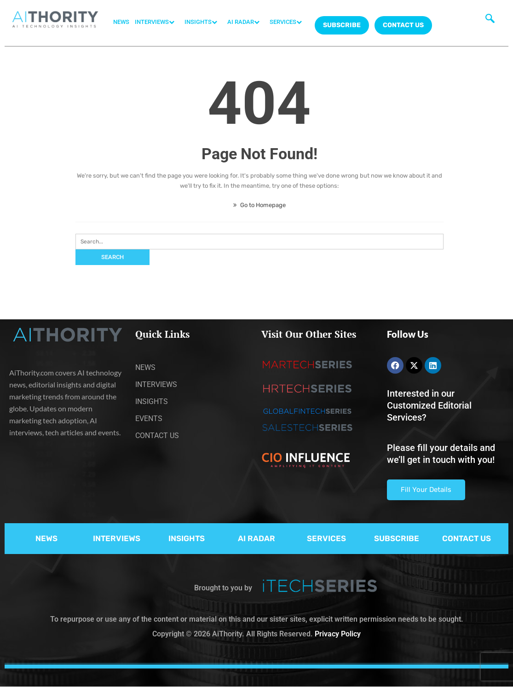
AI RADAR (245, 22)
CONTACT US (403, 25)
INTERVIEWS (157, 22)
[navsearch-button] (490, 21)
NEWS (121, 21)
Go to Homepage (259, 205)
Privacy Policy (338, 633)
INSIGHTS (203, 22)
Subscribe (342, 25)
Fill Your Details (426, 489)
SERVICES (288, 22)
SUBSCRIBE (396, 538)
